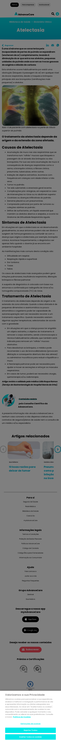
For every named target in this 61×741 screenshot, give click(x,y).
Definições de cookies (30, 724)
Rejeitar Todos (30, 730)
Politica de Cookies (22, 717)
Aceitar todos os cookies (30, 737)
